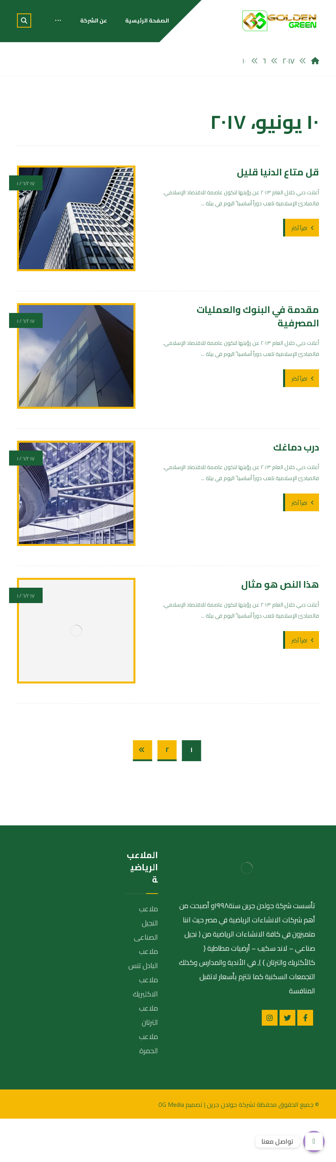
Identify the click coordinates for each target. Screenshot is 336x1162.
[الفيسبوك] (305, 1061)
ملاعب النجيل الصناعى (146, 966)
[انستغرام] (270, 1061)
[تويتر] (287, 1061)
